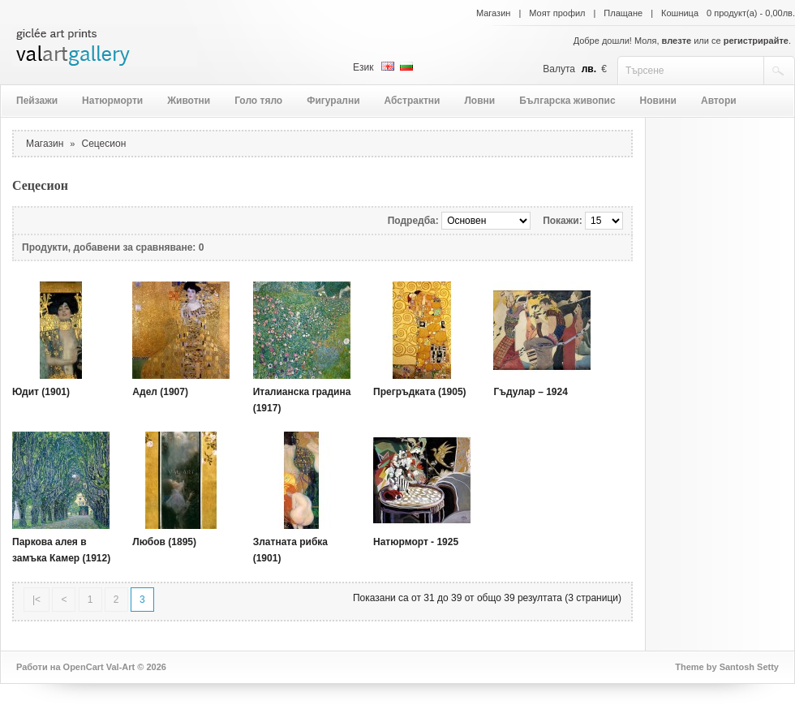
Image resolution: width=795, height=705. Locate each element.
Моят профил (557, 13)
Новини (658, 100)
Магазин (493, 13)
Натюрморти (112, 100)
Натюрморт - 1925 (415, 542)
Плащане (623, 13)
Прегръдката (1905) (419, 392)
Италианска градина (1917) (302, 400)
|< (36, 599)
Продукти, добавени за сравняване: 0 (113, 247)
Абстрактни (412, 100)
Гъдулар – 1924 (530, 392)
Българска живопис (567, 100)
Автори (719, 100)
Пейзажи (37, 100)
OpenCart (83, 667)
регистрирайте (756, 40)
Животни (188, 100)
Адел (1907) (160, 392)
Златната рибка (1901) (290, 550)
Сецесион (104, 143)
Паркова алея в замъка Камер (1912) (61, 550)
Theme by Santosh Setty (727, 667)
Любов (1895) (164, 542)
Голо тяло (258, 100)
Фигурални (333, 100)
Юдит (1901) (41, 392)
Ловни (479, 100)
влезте (677, 40)
